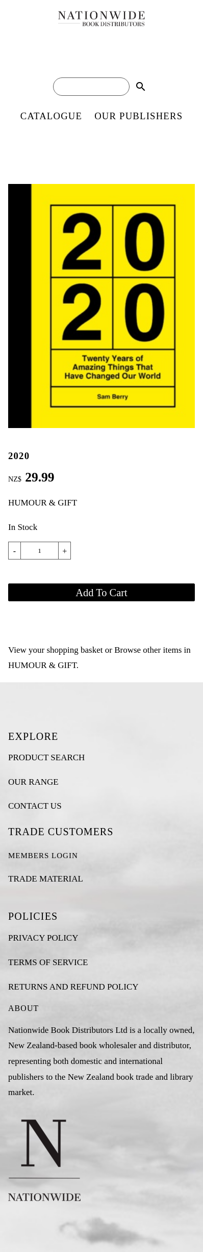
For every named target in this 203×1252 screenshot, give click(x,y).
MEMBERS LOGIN (43, 855)
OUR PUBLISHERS (138, 116)
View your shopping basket (55, 650)
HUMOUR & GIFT (42, 503)
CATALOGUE (51, 116)
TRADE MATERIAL (45, 879)
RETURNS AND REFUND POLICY (73, 987)
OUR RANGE (33, 782)
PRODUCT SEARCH (46, 757)
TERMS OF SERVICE (48, 962)
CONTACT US (35, 806)
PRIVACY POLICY (43, 938)
